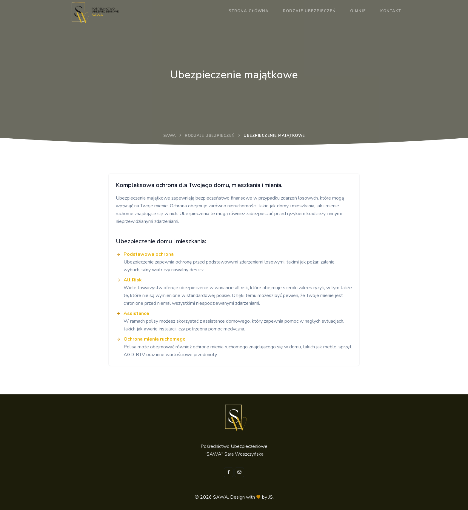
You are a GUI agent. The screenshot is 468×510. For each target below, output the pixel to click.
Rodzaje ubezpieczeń (309, 11)
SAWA (169, 135)
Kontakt (390, 11)
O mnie (358, 11)
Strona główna (249, 11)
